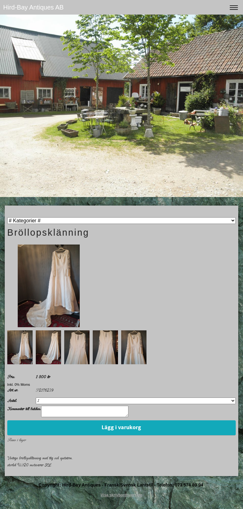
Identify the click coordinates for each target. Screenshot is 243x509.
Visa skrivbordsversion (121, 497)
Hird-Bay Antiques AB (33, 7)
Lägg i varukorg (121, 429)
